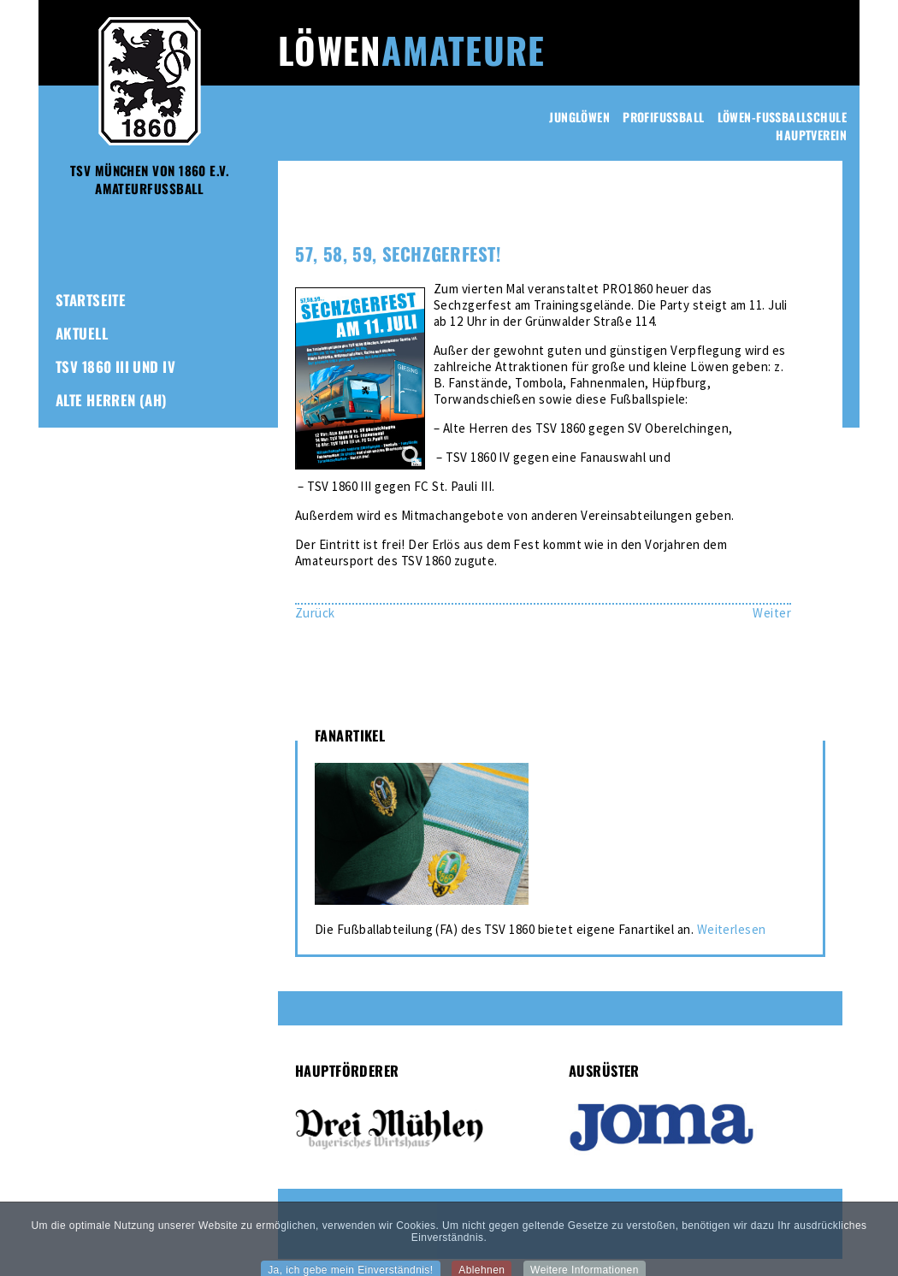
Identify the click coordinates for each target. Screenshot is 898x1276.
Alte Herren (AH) (112, 400)
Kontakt (83, 533)
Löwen (411, 49)
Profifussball (663, 117)
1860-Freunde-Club (119, 500)
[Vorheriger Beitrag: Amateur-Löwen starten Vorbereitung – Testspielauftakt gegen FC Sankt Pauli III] (315, 613)
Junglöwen (579, 117)
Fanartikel (91, 466)
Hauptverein (811, 135)
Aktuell (82, 333)
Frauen (79, 433)
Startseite (91, 299)
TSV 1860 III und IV (115, 366)
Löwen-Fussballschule (782, 117)
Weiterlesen (731, 929)
